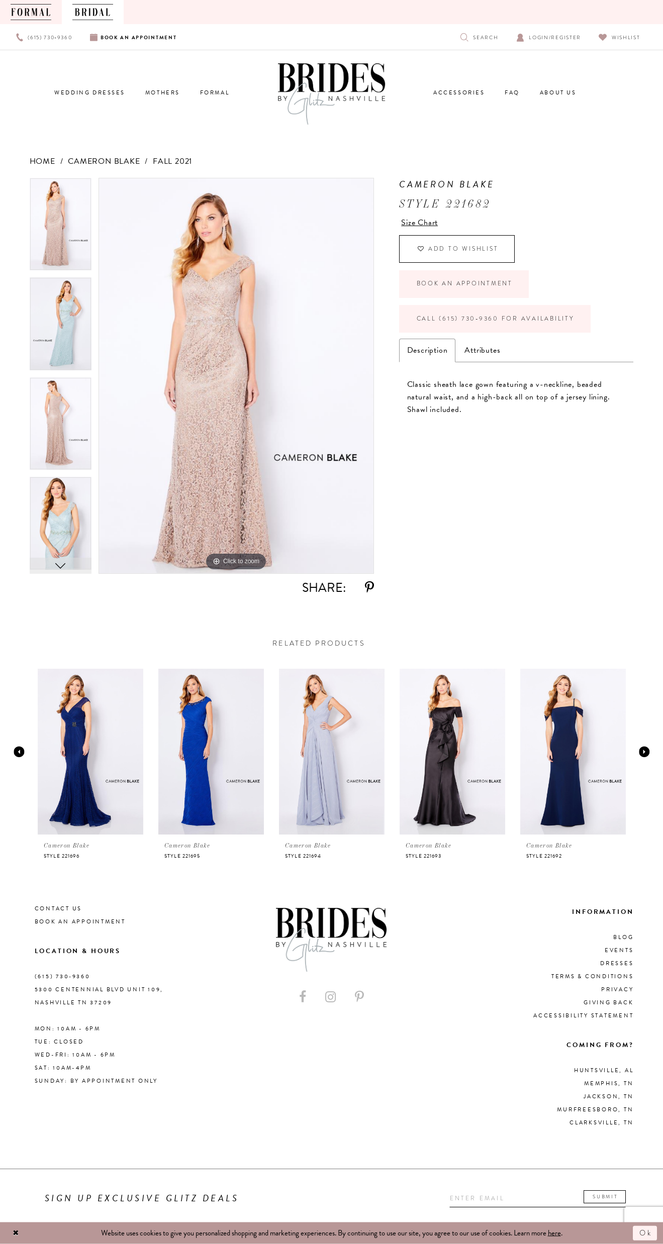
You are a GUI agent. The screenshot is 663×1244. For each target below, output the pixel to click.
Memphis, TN (608, 1083)
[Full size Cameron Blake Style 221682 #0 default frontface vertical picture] (236, 375)
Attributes (482, 353)
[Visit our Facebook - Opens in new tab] (302, 997)
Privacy (617, 989)
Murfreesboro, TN (595, 1109)
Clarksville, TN (601, 1122)
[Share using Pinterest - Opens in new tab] (369, 587)
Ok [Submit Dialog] (645, 1232)
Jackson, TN (608, 1096)
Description (427, 353)
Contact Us (58, 908)
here (554, 1232)
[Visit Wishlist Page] (619, 37)
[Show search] (479, 37)
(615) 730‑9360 (62, 976)
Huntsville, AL (604, 1070)
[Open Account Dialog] (548, 37)
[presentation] (90, 752)
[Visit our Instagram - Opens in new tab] (330, 997)
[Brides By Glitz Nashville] (332, 94)
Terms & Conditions (592, 976)
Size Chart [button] (419, 223)
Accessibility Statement (583, 1015)
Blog (623, 937)
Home (42, 161)
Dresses (616, 963)
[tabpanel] (60, 228)
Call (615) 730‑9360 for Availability (497, 321)
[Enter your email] (539, 1198)
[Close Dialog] (16, 1233)
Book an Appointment (465, 285)
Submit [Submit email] (608, 1197)
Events (619, 950)
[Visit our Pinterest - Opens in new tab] (359, 997)
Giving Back (608, 1002)
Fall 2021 (172, 161)
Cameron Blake (104, 161)
